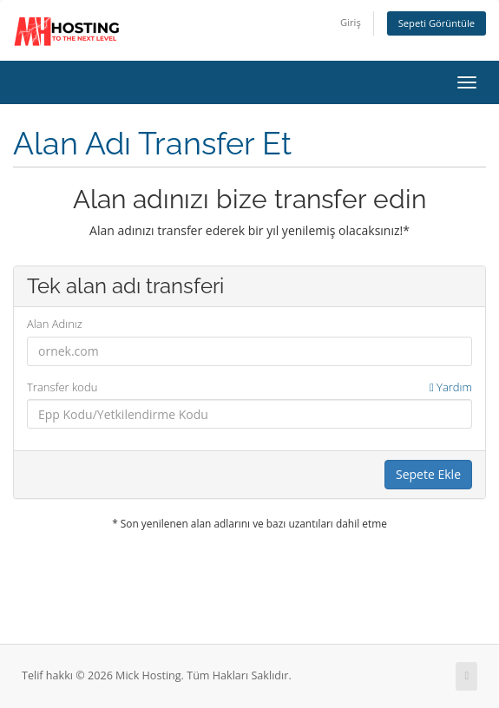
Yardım (451, 387)
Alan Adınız (54, 323)
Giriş (350, 22)
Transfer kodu (249, 387)
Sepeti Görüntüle (436, 23)
